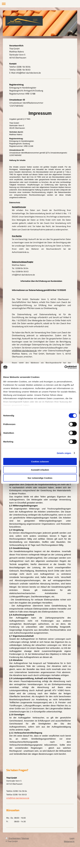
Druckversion (13, 838)
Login (72, 838)
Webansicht (69, 841)
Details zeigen (64, 453)
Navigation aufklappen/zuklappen (40, 4)
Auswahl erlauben (40, 469)
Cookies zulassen (40, 461)
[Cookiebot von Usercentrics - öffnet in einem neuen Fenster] (64, 367)
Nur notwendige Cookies (40, 478)
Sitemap (25, 838)
